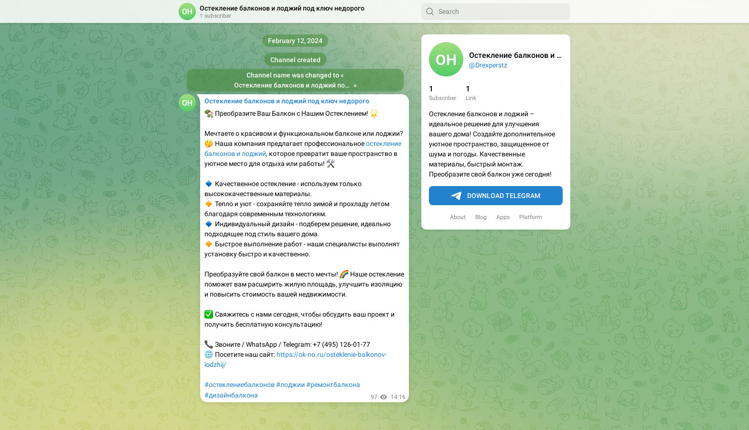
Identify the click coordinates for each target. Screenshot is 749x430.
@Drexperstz (488, 65)
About (458, 217)
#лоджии (290, 384)
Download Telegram (495, 196)
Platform (530, 217)
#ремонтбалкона (333, 384)
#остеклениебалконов (239, 384)
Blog (481, 217)
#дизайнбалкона (231, 395)
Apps (503, 217)
